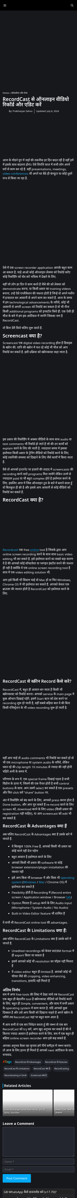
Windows (29, 882)
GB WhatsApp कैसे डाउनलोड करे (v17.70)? (30, 1192)
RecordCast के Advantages (28, 1062)
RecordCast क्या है (42, 1068)
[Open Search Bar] (72, 5)
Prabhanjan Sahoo (22, 111)
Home (6, 92)
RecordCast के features (56, 1062)
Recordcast (10, 550)
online (34, 550)
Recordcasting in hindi (15, 1075)
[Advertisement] (38, 49)
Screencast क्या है (39, 1075)
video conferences (15, 173)
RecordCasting (61, 1068)
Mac (42, 882)
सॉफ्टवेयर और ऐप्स (19, 92)
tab (68, 897)
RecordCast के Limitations (16, 1068)
